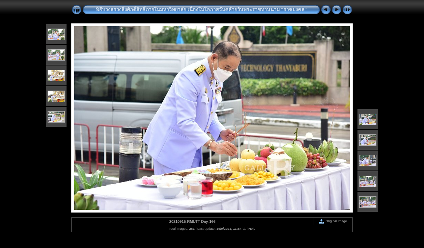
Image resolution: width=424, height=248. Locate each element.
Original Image (333, 221)
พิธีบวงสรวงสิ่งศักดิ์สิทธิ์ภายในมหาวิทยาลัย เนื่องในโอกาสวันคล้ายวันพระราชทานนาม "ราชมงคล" (201, 9)
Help (252, 228)
